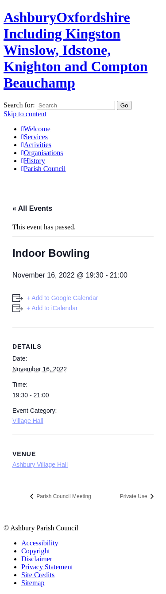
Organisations (42, 152)
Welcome (35, 129)
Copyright (35, 551)
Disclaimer (36, 559)
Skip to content (25, 114)
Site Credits (37, 575)
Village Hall (27, 420)
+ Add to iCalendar (52, 308)
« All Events (32, 208)
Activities (36, 144)
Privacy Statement (47, 567)
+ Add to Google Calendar (62, 297)
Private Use (134, 496)
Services (34, 137)
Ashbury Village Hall (40, 464)
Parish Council (43, 168)
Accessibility (39, 543)
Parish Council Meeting (63, 496)
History (33, 160)
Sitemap (32, 582)
